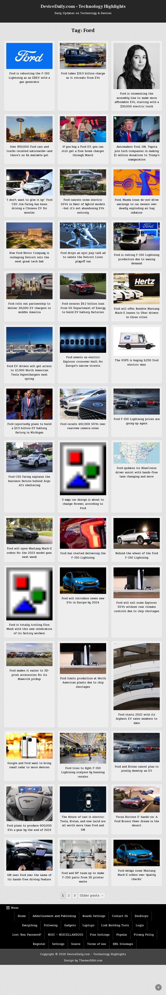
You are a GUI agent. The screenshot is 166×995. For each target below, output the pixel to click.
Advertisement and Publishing (54, 916)
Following (50, 925)
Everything (29, 925)
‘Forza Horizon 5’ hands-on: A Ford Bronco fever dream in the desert (136, 821)
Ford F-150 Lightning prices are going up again (137, 421)
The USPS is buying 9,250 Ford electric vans (136, 362)
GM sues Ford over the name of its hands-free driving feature (29, 877)
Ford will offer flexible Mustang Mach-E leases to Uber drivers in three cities (136, 313)
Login (140, 925)
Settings (58, 944)
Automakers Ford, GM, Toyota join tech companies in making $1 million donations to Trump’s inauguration (137, 153)
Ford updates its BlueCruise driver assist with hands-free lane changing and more (136, 472)
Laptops (88, 925)
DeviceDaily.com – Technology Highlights (83, 6)
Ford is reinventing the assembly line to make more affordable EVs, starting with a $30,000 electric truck (137, 100)
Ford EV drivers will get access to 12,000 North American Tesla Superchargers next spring (29, 372)
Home (22, 916)
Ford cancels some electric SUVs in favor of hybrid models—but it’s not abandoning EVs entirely (83, 206)
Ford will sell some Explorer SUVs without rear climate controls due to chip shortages (136, 607)
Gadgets (70, 925)
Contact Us (120, 916)
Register (39, 944)
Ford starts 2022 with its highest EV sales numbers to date (136, 718)
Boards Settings (94, 916)
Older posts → (92, 895)
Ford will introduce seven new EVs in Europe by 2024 (83, 600)
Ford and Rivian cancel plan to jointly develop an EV (137, 769)
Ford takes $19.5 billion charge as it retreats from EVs (83, 75)
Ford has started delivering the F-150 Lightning (83, 555)
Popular (121, 935)
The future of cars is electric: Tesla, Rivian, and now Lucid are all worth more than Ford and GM (83, 823)
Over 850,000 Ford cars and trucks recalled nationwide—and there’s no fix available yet (29, 151)
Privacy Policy (144, 935)
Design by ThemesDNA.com (83, 960)
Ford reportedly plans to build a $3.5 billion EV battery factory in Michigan (29, 428)
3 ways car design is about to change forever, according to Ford (83, 504)
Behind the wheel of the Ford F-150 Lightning (136, 555)
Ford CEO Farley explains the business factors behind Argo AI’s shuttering (29, 481)
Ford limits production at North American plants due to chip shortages (83, 682)
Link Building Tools (115, 925)
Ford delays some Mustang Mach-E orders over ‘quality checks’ (137, 875)
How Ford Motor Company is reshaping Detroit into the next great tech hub (29, 257)
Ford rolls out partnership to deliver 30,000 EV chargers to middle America (29, 308)
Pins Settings (100, 935)
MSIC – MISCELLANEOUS (65, 935)
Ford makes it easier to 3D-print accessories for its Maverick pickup (29, 674)
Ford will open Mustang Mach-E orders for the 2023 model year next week (29, 552)
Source (75, 944)
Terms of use (96, 944)
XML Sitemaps (123, 944)
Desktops (141, 916)
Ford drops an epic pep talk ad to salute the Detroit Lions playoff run (83, 257)
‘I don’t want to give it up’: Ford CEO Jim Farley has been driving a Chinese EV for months (29, 206)
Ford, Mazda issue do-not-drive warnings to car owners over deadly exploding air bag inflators (137, 206)
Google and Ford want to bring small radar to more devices (29, 765)
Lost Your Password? (26, 935)
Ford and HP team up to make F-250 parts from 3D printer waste (83, 877)
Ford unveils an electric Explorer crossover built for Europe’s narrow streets (83, 361)
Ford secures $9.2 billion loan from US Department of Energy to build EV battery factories (83, 308)
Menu (14, 908)
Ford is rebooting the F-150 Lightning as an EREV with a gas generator (29, 77)
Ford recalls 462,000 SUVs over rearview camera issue (82, 426)
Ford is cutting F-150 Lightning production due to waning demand (136, 259)
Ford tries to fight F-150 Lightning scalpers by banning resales (83, 772)
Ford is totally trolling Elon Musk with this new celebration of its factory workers (29, 629)
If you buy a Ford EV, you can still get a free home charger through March (83, 151)
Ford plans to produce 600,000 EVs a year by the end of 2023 (29, 827)
